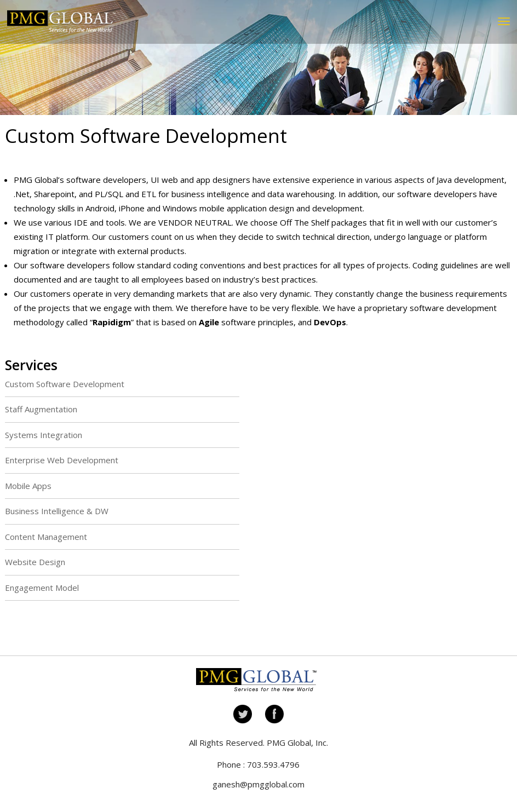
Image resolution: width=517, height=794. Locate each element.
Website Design (35, 561)
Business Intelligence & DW (56, 510)
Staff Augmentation (41, 409)
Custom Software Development (64, 383)
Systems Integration (43, 434)
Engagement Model (42, 587)
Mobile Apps (28, 485)
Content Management (46, 536)
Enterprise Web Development (61, 459)
